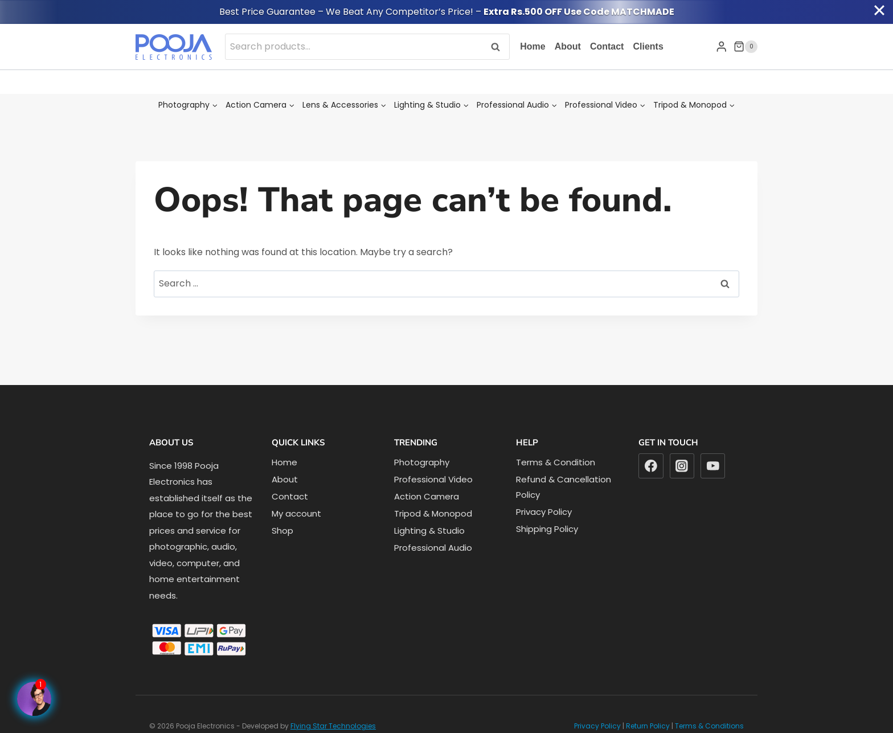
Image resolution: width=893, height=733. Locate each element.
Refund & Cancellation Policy (563, 487)
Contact (607, 46)
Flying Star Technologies (333, 726)
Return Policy (648, 726)
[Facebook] (650, 465)
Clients (648, 46)
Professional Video (433, 479)
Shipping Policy (547, 529)
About (568, 46)
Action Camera (426, 496)
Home (532, 46)
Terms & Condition (555, 462)
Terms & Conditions (709, 726)
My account (296, 513)
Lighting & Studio (429, 531)
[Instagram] (682, 465)
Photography (421, 462)
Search (499, 46)
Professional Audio (433, 548)
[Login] (721, 46)
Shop (282, 531)
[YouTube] (713, 465)
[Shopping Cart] (745, 46)
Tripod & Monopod (433, 513)
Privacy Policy (544, 512)
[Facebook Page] (34, 699)
